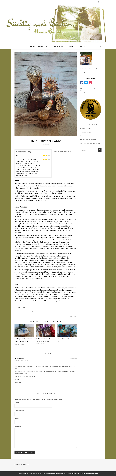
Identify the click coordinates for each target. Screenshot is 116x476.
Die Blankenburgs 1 (85, 128)
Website (17, 418)
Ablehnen (82, 473)
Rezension (50, 138)
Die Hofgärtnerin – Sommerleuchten (90, 143)
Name (17, 402)
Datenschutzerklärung (92, 473)
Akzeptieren (75, 473)
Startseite (31, 47)
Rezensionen (42, 47)
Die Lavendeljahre (85, 136)
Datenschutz (26, 2)
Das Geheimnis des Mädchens (88, 139)
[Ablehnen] (114, 474)
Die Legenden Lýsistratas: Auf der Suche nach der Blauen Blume (23, 341)
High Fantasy (41, 138)
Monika (19, 316)
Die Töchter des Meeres (65, 339)
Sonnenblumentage (85, 132)
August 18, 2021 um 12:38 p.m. (21, 360)
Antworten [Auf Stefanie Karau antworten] (73, 358)
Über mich (82, 47)
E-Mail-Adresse (19, 410)
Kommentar (18, 426)
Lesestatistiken (57, 47)
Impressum (18, 2)
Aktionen (71, 47)
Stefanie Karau (19, 358)
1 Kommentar (73, 316)
